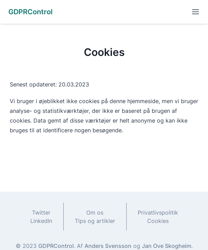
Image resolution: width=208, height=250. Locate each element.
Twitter (41, 212)
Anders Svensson (108, 245)
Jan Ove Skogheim (166, 245)
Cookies (158, 220)
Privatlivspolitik (158, 212)
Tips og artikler (95, 220)
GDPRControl (56, 245)
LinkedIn (41, 220)
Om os (94, 212)
